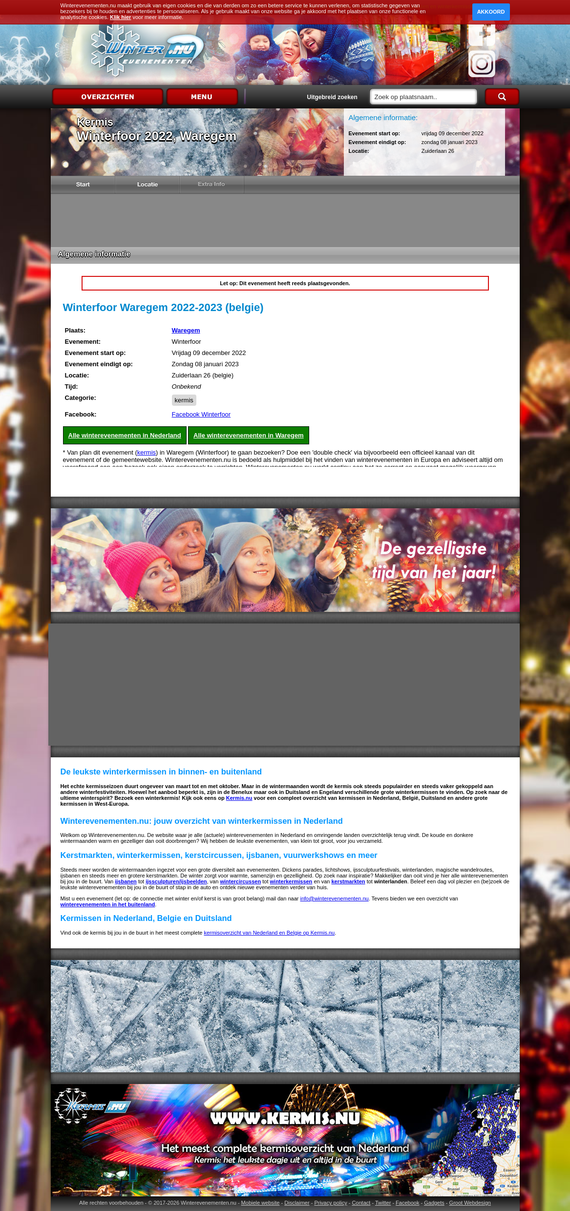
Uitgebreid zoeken (332, 97)
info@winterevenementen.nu (334, 898)
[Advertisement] (285, 220)
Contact (361, 1203)
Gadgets (434, 1203)
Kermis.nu (239, 798)
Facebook (407, 1203)
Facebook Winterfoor (201, 414)
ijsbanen (126, 881)
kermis (184, 400)
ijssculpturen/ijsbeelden (176, 881)
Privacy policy (330, 1203)
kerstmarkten (348, 881)
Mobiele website (260, 1203)
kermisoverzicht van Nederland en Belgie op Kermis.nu (269, 933)
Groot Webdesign (470, 1203)
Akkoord (491, 12)
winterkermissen (291, 881)
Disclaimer (296, 1203)
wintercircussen (240, 881)
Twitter (383, 1203)
